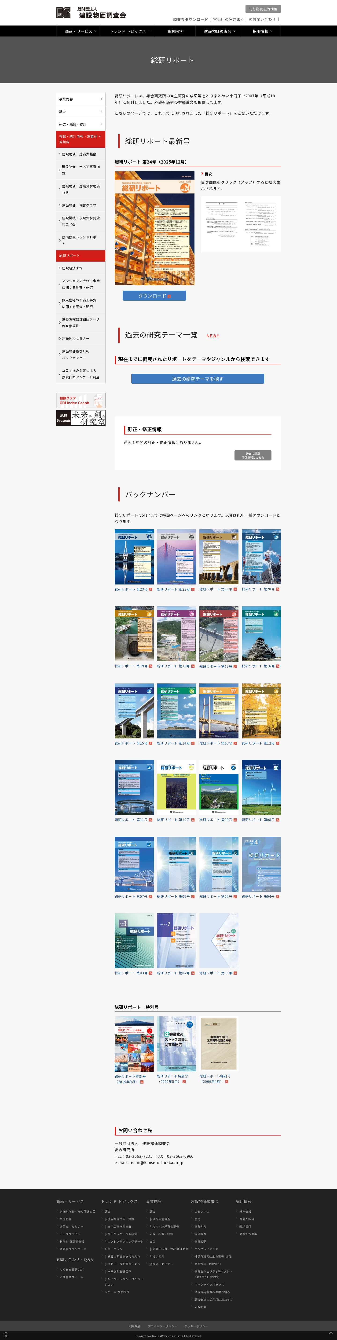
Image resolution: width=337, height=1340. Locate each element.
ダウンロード (152, 295)
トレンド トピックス (119, 1201)
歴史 (197, 1219)
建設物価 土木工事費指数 (81, 169)
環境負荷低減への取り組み (212, 1292)
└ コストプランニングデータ (124, 1241)
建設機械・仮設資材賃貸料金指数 (81, 221)
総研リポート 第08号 (258, 819)
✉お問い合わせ (262, 19)
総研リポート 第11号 (131, 819)
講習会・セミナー (71, 1226)
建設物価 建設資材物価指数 (81, 189)
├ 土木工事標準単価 (118, 1226)
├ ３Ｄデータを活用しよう (122, 1264)
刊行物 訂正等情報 (263, 9)
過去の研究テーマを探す (197, 378)
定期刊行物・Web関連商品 (78, 1211)
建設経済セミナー (75, 338)
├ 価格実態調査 (160, 1219)
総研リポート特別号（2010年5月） (172, 1079)
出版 (152, 1241)
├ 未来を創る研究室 (118, 1271)
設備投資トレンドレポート (81, 240)
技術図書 (66, 1219)
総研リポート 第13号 (215, 743)
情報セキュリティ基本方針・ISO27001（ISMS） (213, 1274)
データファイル (70, 1234)
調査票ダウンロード (190, 19)
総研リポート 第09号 (215, 819)
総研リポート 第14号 (173, 743)
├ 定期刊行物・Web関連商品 (169, 1249)
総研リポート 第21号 (215, 589)
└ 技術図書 (157, 1256)
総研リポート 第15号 (131, 743)
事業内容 (66, 99)
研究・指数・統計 (73, 124)
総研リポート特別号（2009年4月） (215, 1079)
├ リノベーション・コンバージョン (124, 1281)
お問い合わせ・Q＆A (74, 1259)
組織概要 (200, 1234)
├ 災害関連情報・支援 (119, 1219)
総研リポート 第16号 (258, 666)
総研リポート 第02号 (173, 973)
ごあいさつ (201, 1211)
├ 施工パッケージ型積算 (121, 1234)
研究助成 (200, 1307)
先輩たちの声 (248, 1234)
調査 (62, 111)
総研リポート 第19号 (131, 666)
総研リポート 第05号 (215, 896)
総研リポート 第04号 (258, 896)
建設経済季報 (72, 268)
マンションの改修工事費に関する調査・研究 (81, 284)
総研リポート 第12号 (258, 743)
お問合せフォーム (71, 1277)
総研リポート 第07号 (131, 896)
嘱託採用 (245, 1226)
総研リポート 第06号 (173, 896)
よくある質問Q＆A (72, 1269)
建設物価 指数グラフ (79, 205)
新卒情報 (245, 1211)
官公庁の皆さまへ (228, 19)
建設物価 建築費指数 (79, 154)
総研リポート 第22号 (173, 589)
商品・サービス (70, 1201)
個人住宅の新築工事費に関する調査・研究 (79, 303)
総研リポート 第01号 (215, 973)
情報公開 (200, 1241)
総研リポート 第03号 (131, 973)
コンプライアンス (206, 1249)
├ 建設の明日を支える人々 (122, 1256)
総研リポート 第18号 (173, 666)
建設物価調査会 (205, 1201)
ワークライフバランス (209, 1284)
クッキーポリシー (196, 1326)
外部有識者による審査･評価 (213, 1256)
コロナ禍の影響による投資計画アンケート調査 (80, 373)
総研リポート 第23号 (131, 589)
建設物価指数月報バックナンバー (75, 354)
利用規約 (135, 1326)
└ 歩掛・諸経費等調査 (164, 1226)
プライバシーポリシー (162, 1326)
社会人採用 (246, 1219)
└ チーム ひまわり (117, 1292)
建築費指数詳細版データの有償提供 (81, 322)
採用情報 (244, 1201)
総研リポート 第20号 (258, 589)
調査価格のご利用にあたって (213, 1299)
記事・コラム (113, 1249)
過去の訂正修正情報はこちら (253, 455)
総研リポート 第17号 (215, 666)
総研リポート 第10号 (173, 819)
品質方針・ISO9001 (207, 1264)
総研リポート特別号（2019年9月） (130, 1079)
